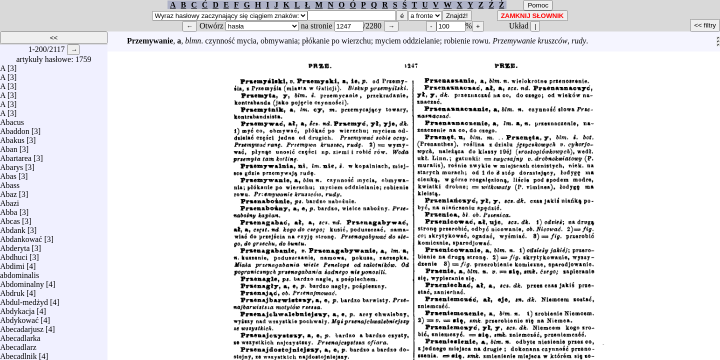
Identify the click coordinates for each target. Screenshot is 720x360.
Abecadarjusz (22, 326)
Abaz (8, 192)
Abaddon (15, 128)
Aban (9, 146)
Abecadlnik (18, 354)
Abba (9, 210)
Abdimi (12, 264)
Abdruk (12, 290)
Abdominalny (22, 282)
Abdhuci (14, 254)
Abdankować (21, 236)
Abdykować (19, 318)
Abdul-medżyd (24, 300)
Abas (8, 174)
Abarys (11, 164)
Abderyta (15, 246)
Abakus (12, 138)
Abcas (10, 218)
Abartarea (16, 156)
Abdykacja (17, 308)
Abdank (13, 228)
